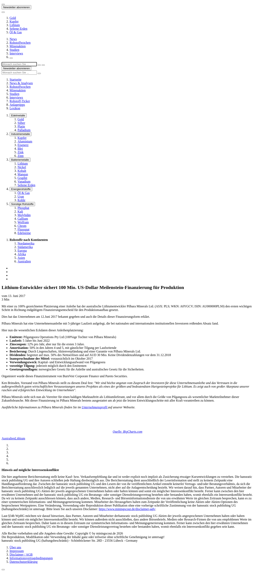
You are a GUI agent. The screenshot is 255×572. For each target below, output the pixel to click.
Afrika (22, 254)
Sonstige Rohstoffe (22, 204)
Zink (21, 152)
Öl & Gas (16, 32)
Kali (20, 211)
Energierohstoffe (21, 189)
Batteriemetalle (20, 159)
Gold (13, 18)
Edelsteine (24, 233)
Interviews (16, 53)
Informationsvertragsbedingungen (31, 558)
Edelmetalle (18, 115)
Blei (20, 148)
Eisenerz (23, 145)
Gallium (23, 218)
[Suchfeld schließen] (39, 65)
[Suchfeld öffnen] (11, 58)
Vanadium (24, 181)
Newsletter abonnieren (16, 7)
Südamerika (25, 247)
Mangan (23, 174)
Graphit (22, 178)
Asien (21, 257)
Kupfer (14, 21)
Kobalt (22, 170)
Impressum (17, 551)
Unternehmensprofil (95, 407)
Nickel (22, 167)
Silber (21, 123)
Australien (24, 261)
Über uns (15, 547)
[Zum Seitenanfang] (3, 569)
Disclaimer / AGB (21, 554)
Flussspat (23, 229)
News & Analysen (21, 83)
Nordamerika (26, 243)
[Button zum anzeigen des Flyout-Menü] (3, 4)
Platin (21, 126)
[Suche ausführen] (43, 65)
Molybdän (24, 215)
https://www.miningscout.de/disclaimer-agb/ (127, 509)
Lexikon (15, 108)
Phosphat (23, 208)
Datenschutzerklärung (23, 561)
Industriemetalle (20, 134)
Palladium (24, 130)
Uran (21, 196)
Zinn (21, 155)
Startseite (16, 79)
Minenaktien (18, 46)
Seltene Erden (18, 28)
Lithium (15, 25)
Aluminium (25, 141)
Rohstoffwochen (20, 42)
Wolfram (23, 222)
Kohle (21, 200)
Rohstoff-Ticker (20, 101)
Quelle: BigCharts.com (127, 431)
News (13, 39)
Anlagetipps (17, 104)
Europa (22, 250)
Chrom (22, 226)
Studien (14, 49)
